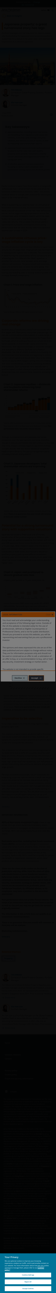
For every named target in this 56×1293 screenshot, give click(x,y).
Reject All (28, 1282)
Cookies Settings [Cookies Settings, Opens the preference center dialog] (28, 1275)
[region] (28, 1273)
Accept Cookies (28, 1288)
